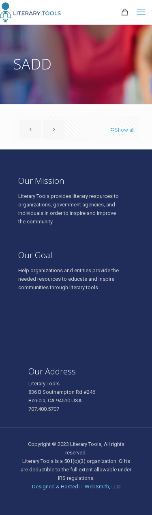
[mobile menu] (141, 12)
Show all (122, 130)
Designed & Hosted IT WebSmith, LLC (76, 486)
